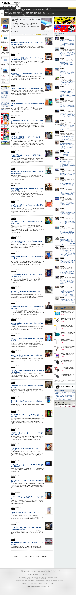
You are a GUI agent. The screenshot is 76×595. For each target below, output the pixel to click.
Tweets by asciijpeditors (59, 33)
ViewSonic (40, 12)
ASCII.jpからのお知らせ (59, 390)
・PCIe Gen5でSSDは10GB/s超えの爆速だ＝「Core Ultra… (5, 100)
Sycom (42, 571)
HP (54, 571)
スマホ (44, 8)
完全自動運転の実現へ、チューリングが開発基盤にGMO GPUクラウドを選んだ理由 (67, 154)
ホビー (32, 8)
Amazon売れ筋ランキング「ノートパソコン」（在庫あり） (5, 21)
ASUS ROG (14, 12)
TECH (14, 8)
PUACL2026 (46, 9)
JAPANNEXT (14, 15)
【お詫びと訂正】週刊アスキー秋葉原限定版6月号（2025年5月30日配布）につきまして (64, 399)
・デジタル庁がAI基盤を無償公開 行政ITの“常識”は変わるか (5, 103)
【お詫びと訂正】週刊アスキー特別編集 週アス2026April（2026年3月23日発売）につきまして (64, 396)
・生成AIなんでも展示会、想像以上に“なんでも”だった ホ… (5, 88)
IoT (6, 8)
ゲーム (54, 8)
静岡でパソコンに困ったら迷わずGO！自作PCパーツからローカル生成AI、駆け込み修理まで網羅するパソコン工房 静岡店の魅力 (67, 54)
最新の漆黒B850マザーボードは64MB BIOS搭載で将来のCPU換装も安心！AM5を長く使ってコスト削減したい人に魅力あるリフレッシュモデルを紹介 (67, 253)
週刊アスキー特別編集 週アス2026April (5, 126)
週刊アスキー (23, 9)
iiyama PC (36, 571)
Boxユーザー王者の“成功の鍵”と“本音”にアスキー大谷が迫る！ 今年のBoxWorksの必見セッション (67, 204)
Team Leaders (38, 577)
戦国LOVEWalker (60, 580)
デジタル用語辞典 (36, 578)
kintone (14, 13)
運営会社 (40, 583)
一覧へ (73, 390)
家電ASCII (12, 9)
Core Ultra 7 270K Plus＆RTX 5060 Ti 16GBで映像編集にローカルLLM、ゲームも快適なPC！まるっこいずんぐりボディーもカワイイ (67, 116)
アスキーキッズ (2, 9)
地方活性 (41, 9)
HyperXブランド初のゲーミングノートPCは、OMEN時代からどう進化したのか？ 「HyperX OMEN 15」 (67, 282)
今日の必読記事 (25, 578)
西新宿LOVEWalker (34, 580)
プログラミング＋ (44, 577)
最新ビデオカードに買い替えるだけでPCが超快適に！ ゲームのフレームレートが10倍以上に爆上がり (67, 261)
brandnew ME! (23, 15)
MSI (29, 574)
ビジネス (10, 8)
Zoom (48, 13)
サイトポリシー (25, 583)
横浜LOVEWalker (28, 580)
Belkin (44, 12)
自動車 (28, 8)
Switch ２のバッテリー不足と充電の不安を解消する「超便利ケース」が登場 (67, 174)
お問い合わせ (46, 583)
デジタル (15, 3)
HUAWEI (35, 12)
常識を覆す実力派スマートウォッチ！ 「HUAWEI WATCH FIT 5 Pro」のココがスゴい (67, 83)
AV (39, 8)
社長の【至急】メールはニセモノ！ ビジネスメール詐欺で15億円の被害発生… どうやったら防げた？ (67, 105)
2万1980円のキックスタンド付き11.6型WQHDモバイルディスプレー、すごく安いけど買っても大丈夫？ (67, 73)
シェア (24, 34)
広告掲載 (51, 583)
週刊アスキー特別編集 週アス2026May (5, 111)
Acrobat (10, 13)
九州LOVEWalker (47, 580)
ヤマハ (44, 13)
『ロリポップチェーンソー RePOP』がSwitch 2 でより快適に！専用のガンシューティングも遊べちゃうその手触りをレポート (67, 184)
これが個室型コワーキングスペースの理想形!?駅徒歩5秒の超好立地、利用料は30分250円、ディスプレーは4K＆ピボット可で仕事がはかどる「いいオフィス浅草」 (67, 293)
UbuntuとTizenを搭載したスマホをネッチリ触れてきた (27, 88)
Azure (19, 13)
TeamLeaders (28, 9)
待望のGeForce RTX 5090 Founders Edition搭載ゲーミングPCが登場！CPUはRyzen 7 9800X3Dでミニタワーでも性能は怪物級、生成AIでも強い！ (67, 94)
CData (31, 13)
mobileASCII (42, 578)
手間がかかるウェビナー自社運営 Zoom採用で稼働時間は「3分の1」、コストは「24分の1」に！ (68, 193)
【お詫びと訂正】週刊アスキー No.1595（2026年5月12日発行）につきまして (65, 393)
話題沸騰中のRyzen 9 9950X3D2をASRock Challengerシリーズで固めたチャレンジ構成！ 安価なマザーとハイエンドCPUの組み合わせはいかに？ (67, 242)
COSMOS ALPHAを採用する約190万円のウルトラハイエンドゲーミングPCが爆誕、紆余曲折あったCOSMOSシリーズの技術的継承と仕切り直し (67, 43)
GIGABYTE (18, 12)
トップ (2, 8)
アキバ (41, 8)
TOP (16, 570)
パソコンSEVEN (23, 10)
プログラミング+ (34, 9)
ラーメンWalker (15, 580)
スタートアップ (49, 8)
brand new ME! (45, 574)
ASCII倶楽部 (72, 8)
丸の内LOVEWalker (54, 580)
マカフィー (28, 571)
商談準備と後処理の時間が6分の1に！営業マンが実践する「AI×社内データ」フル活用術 (67, 213)
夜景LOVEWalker (41, 580)
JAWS (6, 13)
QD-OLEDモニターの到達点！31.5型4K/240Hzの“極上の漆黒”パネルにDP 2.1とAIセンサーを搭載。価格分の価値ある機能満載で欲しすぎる (67, 164)
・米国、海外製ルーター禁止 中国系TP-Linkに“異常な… (5, 96)
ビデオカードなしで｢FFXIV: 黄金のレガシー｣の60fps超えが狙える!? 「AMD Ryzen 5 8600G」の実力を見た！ (67, 301)
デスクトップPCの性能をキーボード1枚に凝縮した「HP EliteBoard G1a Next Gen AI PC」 (67, 272)
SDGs (39, 9)
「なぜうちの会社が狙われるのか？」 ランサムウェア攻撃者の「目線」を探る (67, 222)
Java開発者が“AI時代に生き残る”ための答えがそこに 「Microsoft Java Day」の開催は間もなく (67, 64)
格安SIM (7, 9)
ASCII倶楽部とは (6, 106)
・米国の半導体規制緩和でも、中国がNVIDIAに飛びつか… (5, 92)
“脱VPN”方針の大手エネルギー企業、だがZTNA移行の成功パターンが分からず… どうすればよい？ (67, 233)
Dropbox (27, 13)
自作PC (36, 8)
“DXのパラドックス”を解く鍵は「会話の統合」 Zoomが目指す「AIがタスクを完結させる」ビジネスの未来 (67, 127)
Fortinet (39, 13)
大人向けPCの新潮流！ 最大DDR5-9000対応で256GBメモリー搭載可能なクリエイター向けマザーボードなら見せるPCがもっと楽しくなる (67, 146)
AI (4, 8)
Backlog (35, 13)
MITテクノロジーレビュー (48, 578)
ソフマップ (40, 574)
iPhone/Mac (23, 8)
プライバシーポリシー (33, 583)
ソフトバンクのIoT (52, 13)
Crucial (31, 12)
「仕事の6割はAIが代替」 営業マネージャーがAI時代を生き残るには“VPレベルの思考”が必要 (67, 138)
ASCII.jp (6, 3)
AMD (10, 12)
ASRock (27, 12)
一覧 (33, 34)
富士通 (22, 571)
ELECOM (6, 12)
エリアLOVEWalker (21, 580)
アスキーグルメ (17, 9)
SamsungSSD (22, 12)
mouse (25, 571)
